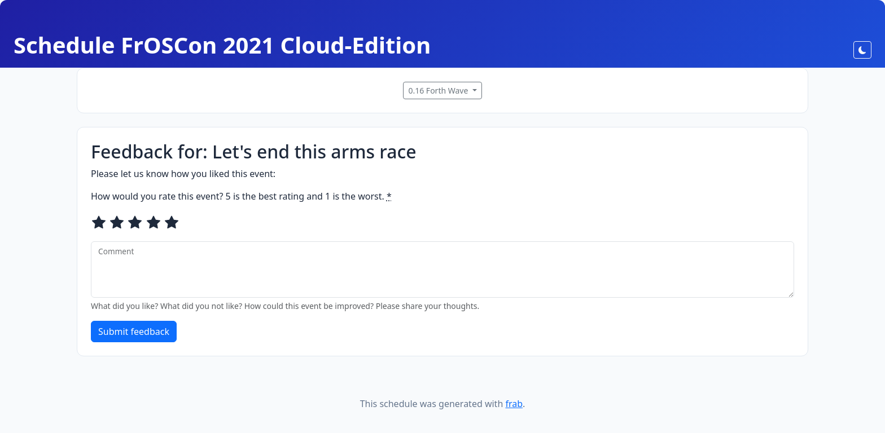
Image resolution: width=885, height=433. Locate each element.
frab (514, 403)
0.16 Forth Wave (439, 90)
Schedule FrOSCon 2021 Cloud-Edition (222, 44)
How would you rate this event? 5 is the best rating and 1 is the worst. (241, 196)
